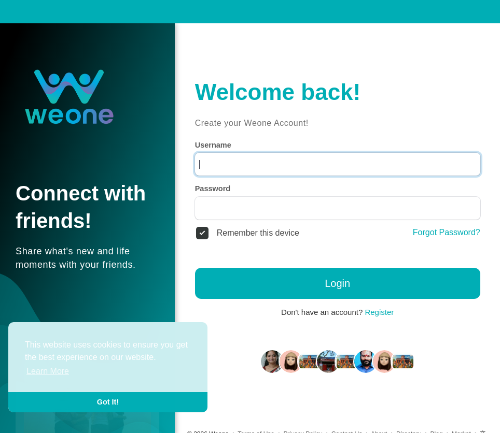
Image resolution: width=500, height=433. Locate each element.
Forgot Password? (446, 232)
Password (213, 188)
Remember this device (258, 232)
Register (379, 312)
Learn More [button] (47, 371)
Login (337, 283)
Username (213, 145)
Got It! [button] (108, 402)
